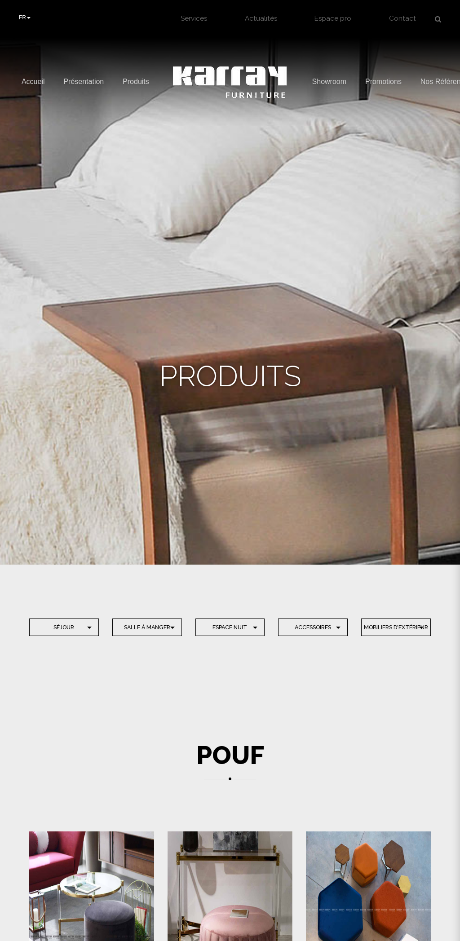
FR (25, 17)
